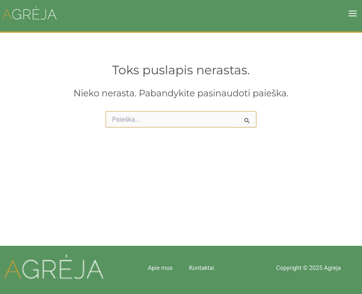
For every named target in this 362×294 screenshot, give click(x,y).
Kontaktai (201, 268)
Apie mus (160, 268)
